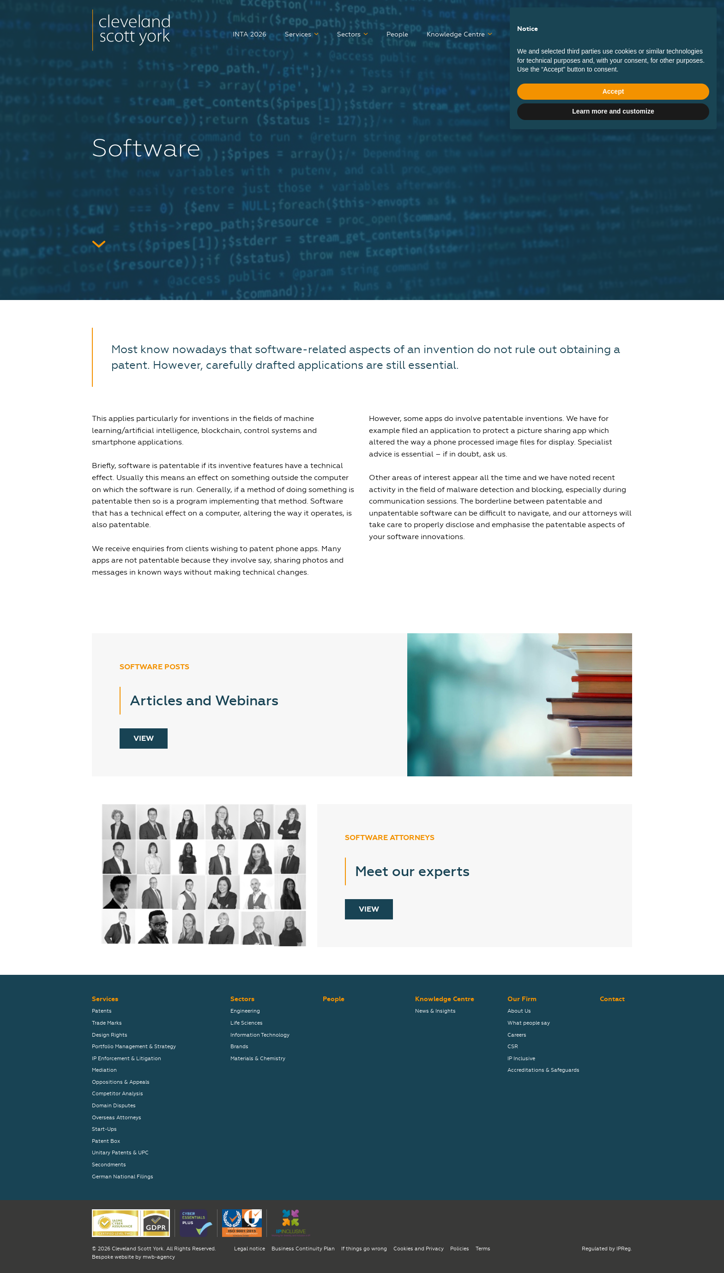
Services (298, 34)
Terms (483, 1249)
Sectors (349, 34)
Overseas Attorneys (116, 1118)
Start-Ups (104, 1129)
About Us (519, 1011)
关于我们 (619, 15)
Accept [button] (613, 1227)
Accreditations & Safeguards (543, 1070)
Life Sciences (246, 1023)
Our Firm (567, 34)
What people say (528, 1023)
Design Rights (109, 1035)
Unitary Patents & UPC (120, 1153)
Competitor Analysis (117, 1094)
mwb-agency (159, 1257)
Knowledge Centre (456, 34)
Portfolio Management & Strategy (134, 1047)
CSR (512, 1047)
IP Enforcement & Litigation (126, 1059)
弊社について (568, 15)
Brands (239, 1047)
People (397, 34)
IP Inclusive (521, 1059)
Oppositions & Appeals (121, 1082)
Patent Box (106, 1141)
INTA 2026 (249, 34)
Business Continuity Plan (303, 1249)
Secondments (109, 1165)
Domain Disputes (114, 1106)
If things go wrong (364, 1249)
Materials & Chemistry (257, 1059)
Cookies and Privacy (418, 1249)
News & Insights (435, 1011)
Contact (619, 34)
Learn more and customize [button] (613, 1247)
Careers (522, 34)
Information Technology (260, 1035)
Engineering (245, 1011)
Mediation (104, 1070)
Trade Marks (107, 1023)
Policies (459, 1249)
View (143, 738)
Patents (102, 1011)
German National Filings (122, 1177)
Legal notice (249, 1249)
